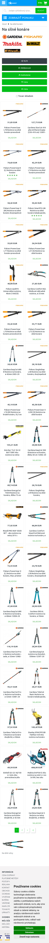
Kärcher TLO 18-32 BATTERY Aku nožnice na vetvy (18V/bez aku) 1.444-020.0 (12, 455)
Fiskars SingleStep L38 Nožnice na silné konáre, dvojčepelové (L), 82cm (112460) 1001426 (36, 374)
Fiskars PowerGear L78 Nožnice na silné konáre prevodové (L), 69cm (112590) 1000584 (12, 132)
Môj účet (6, 924)
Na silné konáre (16, 24)
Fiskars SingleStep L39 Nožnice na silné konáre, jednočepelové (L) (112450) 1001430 (36, 495)
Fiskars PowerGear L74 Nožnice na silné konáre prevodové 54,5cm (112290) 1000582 (36, 172)
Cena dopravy (8, 875)
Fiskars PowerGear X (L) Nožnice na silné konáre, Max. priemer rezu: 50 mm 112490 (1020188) (12, 576)
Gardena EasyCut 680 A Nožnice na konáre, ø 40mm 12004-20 (12, 613)
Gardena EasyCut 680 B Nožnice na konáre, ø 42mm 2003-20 (12, 371)
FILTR (24, 61)
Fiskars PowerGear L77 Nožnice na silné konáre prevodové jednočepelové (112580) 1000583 (12, 253)
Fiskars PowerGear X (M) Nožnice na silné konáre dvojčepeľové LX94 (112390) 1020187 (12, 213)
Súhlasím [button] (29, 928)
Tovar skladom (25, 96)
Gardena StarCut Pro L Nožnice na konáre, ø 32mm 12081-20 (12, 694)
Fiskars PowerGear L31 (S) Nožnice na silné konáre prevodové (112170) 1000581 (36, 253)
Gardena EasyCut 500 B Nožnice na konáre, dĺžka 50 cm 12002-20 (36, 452)
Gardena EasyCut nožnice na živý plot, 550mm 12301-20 (36, 654)
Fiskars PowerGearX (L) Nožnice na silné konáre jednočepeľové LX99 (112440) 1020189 (12, 172)
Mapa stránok (8, 906)
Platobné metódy (10, 878)
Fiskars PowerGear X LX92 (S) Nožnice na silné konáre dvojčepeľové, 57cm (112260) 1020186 (37, 414)
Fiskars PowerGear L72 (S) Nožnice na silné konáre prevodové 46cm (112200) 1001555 (37, 334)
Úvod (4, 24)
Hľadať (41, 10)
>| (33, 830)
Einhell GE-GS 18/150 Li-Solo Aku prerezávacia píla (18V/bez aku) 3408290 (12, 777)
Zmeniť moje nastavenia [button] (29, 937)
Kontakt (6, 888)
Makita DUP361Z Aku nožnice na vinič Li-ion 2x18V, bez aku (36, 775)
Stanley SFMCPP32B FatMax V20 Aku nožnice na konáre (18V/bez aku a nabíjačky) (36, 737)
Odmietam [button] (29, 932)
